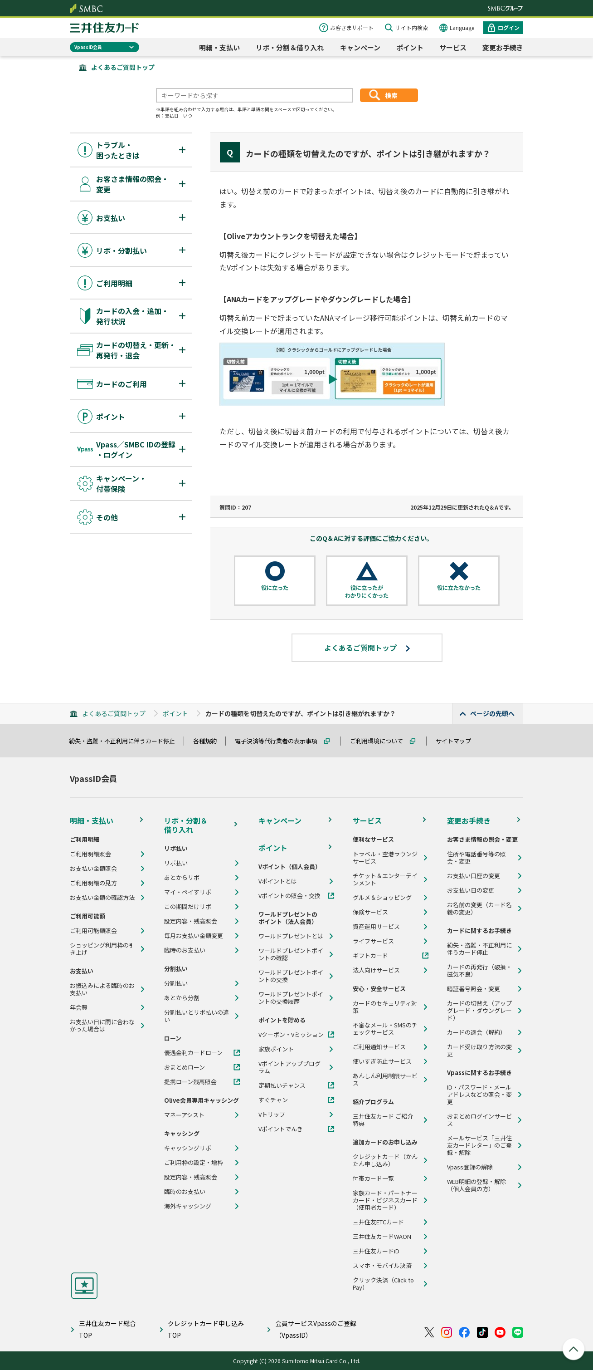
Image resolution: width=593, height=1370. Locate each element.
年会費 (78, 1007)
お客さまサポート (352, 27)
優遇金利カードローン (193, 1052)
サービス (453, 47)
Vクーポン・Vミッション (291, 1034)
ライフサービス (373, 941)
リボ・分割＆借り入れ (290, 47)
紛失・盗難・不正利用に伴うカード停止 (126, 741)
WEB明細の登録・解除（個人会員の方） (476, 1185)
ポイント (409, 47)
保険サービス (370, 912)
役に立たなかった (459, 588)
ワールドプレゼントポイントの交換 (290, 976)
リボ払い (176, 863)
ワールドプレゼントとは (290, 936)
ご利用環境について (380, 741)
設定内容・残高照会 (190, 921)
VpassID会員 (88, 47)
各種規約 (209, 741)
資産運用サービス (376, 926)
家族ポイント (276, 1049)
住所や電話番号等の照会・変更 (476, 857)
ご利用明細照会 (90, 854)
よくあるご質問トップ (123, 67)
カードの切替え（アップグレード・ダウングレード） (479, 1010)
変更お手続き (502, 47)
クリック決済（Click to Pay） (383, 1284)
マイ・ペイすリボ (187, 892)
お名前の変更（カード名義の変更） (479, 908)
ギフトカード (370, 955)
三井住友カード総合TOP (107, 1329)
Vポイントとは (277, 881)
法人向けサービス (376, 970)
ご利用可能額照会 (93, 930)
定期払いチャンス (282, 1085)
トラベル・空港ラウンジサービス (385, 857)
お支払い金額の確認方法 (102, 897)
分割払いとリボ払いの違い (196, 1016)
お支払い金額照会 (93, 868)
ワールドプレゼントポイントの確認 (290, 954)
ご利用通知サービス (379, 1047)
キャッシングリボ (187, 1148)
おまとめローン (184, 1067)
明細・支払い (219, 47)
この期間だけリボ (187, 906)
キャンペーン (360, 47)
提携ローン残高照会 (190, 1081)
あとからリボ (181, 877)
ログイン (509, 27)
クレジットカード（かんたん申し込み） (385, 1160)
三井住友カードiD (376, 1251)
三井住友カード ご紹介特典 (383, 1120)
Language (462, 27)
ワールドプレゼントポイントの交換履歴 (290, 998)
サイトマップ (457, 741)
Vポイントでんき (280, 1129)
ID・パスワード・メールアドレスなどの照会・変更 (479, 1094)
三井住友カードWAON (382, 1236)
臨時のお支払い (184, 950)
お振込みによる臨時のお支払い (102, 989)
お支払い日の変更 (470, 890)
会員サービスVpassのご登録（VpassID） (315, 1329)
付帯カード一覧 (373, 1178)
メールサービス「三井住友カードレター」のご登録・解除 (479, 1145)
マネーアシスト (184, 1115)
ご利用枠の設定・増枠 (193, 1162)
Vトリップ (271, 1114)
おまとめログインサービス (479, 1120)
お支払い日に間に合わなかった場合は (102, 1025)
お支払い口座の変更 (473, 875)
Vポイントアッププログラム (289, 1067)
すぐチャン (273, 1100)
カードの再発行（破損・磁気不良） (479, 970)
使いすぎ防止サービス (382, 1061)
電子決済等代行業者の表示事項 (280, 741)
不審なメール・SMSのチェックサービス (385, 1028)
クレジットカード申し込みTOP (206, 1329)
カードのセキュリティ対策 (385, 1007)
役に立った (274, 588)
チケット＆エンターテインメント (385, 879)
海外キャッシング (187, 1206)
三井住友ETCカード (378, 1222)
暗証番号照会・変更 (473, 988)
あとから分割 (181, 998)
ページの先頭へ (492, 713)
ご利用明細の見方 (93, 883)
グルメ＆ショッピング (382, 897)
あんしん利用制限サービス (385, 1079)
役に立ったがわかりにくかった (367, 591)
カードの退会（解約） (476, 1032)
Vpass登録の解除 (470, 1167)
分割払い (176, 983)
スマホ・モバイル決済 (382, 1265)
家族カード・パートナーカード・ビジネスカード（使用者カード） (385, 1200)
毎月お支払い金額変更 (193, 935)
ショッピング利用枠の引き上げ (102, 949)
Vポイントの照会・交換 (289, 895)
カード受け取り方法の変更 (479, 1050)
